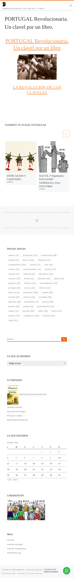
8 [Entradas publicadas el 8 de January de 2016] (41, 457)
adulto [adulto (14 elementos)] (13, 255)
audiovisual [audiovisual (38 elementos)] (49, 255)
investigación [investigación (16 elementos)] (48, 283)
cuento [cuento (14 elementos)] (50, 269)
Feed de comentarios (16, 548)
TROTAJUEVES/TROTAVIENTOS (27, 394)
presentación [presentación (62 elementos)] (45, 306)
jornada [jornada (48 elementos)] (14, 288)
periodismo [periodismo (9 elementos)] (31, 302)
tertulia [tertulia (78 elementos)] (14, 316)
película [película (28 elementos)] (14, 302)
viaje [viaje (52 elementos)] (13, 320)
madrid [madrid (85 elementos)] (47, 292)
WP (14, 573)
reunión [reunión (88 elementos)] (28, 311)
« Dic (9, 479)
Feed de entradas (15, 544)
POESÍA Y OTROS (15, 415)
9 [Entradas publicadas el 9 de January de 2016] (50, 457)
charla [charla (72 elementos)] (35, 265)
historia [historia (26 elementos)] (30, 283)
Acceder (10, 540)
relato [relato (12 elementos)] (13, 311)
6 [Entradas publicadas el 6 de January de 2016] (24, 457)
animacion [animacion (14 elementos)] (30, 255)
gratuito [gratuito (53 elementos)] (14, 283)
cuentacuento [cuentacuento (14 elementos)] (32, 269)
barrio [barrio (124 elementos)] (28, 260)
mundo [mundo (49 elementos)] (14, 297)
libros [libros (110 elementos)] (14, 292)
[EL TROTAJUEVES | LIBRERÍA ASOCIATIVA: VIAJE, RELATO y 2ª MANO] (4, 4)
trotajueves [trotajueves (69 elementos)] (31, 316)
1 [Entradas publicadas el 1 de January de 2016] (41, 452)
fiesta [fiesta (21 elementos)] (29, 278)
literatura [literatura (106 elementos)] (30, 292)
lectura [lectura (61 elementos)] (29, 288)
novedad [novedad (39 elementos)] (45, 297)
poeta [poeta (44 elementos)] (28, 306)
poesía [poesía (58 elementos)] (14, 306)
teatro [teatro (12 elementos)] (56, 311)
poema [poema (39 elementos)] (48, 302)
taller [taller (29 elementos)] (43, 311)
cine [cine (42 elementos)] (48, 265)
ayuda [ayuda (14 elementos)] (13, 260)
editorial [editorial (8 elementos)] (29, 274)
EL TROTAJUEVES (16, 570)
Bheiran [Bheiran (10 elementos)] (44, 260)
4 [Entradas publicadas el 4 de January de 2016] (7, 457)
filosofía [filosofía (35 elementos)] (44, 278)
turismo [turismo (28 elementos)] (49, 316)
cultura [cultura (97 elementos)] (14, 274)
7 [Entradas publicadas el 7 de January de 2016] (33, 457)
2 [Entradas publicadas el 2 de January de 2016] (50, 452)
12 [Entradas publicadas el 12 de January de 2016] (17, 463)
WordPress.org (14, 552)
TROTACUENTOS (14, 407)
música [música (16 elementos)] (29, 297)
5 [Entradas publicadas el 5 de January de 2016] (16, 457)
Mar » (15, 479)
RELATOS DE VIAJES (16, 411)
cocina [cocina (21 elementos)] (13, 269)
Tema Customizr (37, 573)
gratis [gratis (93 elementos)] (59, 278)
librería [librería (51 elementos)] (45, 288)
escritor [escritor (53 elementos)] (14, 278)
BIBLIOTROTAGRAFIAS (17, 420)
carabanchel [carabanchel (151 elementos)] (17, 265)
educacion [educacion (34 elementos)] (46, 274)
